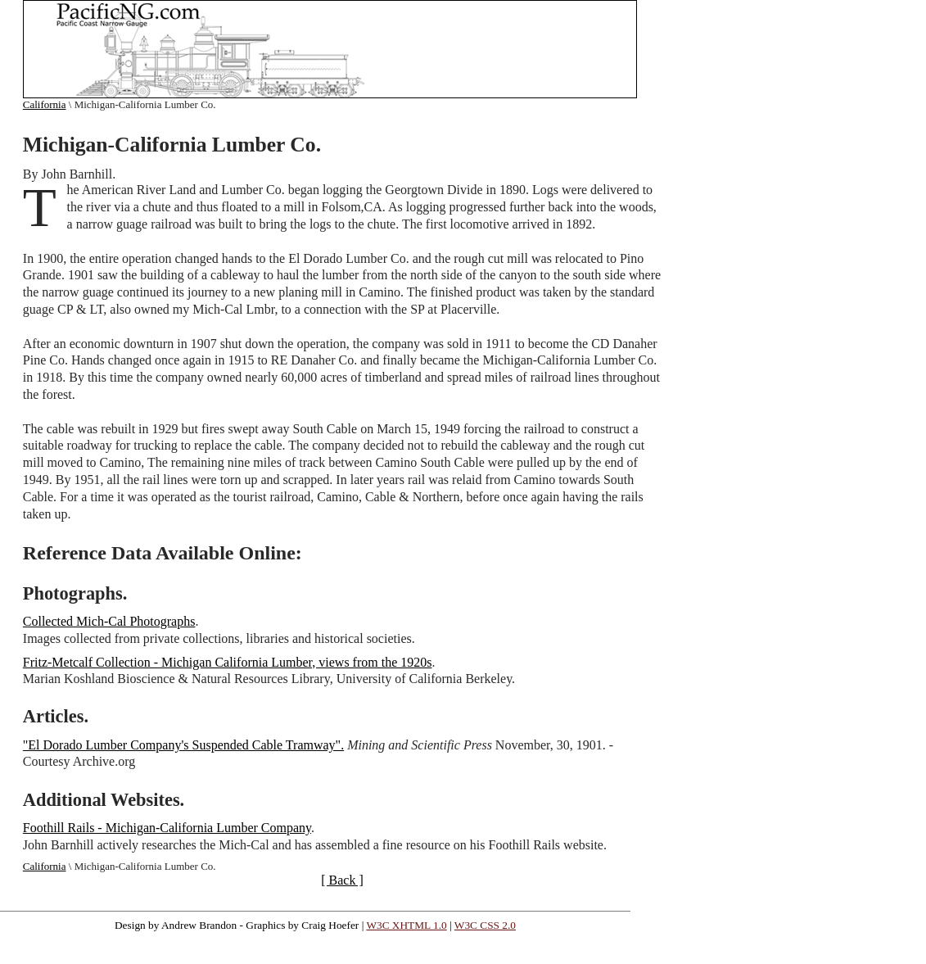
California (44, 104)
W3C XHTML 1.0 (406, 925)
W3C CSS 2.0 (485, 925)
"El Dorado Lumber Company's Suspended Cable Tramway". (183, 745)
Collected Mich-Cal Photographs (109, 621)
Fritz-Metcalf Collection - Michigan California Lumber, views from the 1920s (227, 662)
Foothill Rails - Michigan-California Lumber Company (167, 828)
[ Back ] (342, 880)
